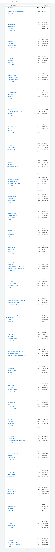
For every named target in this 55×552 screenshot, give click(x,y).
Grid (47, 5)
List (45, 5)
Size (38, 7)
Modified (43, 7)
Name (8, 7)
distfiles (13, 1)
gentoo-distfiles (8, 1)
